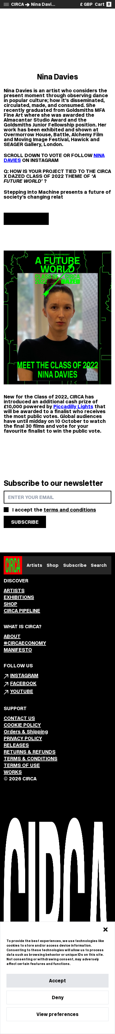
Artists (34, 565)
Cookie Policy (39, 1027)
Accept (57, 980)
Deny (57, 997)
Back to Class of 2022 (58, 18)
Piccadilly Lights (73, 406)
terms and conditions (70, 509)
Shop (53, 565)
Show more (26, 218)
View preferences (57, 1014)
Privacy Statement (68, 1027)
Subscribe (74, 565)
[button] (105, 929)
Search (99, 565)
